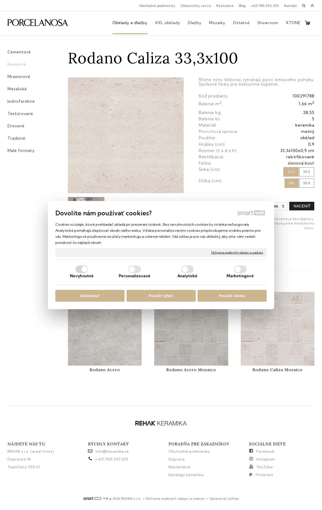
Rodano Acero (105, 369)
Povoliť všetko (232, 296)
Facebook (265, 451)
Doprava (177, 459)
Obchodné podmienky (189, 451)
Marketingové (240, 275)
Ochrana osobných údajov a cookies (237, 252)
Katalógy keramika (186, 475)
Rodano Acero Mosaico (191, 369)
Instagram (265, 459)
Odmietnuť (90, 296)
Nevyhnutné (82, 275)
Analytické (187, 275)
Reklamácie (180, 467)
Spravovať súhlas (224, 498)
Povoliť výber (161, 296)
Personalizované (134, 275)
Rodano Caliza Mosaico (278, 369)
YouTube (265, 467)
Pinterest (264, 475)
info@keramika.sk (112, 451)
